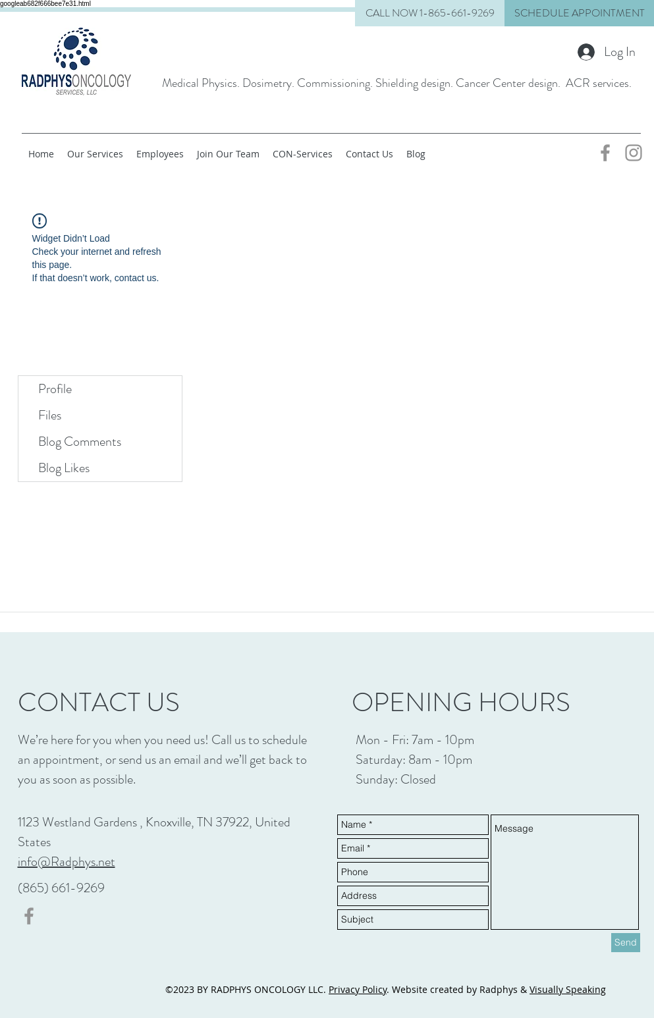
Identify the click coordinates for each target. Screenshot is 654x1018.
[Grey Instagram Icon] (633, 153)
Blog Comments (79, 441)
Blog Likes (64, 467)
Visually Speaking (568, 989)
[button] (579, 13)
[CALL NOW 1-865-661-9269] (429, 13)
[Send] (625, 942)
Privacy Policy (358, 989)
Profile (55, 388)
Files (49, 415)
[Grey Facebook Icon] (605, 153)
